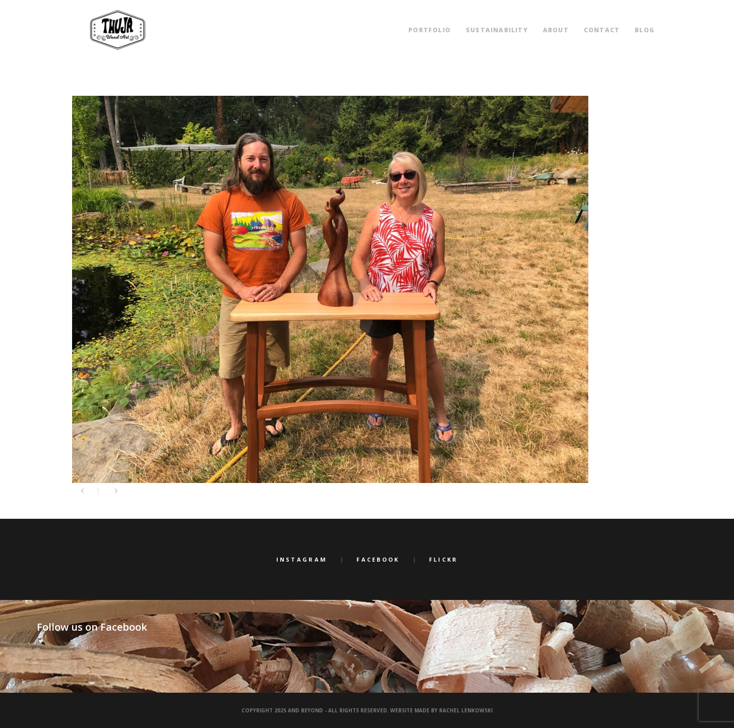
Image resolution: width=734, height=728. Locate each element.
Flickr (443, 559)
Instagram (302, 559)
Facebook (377, 559)
